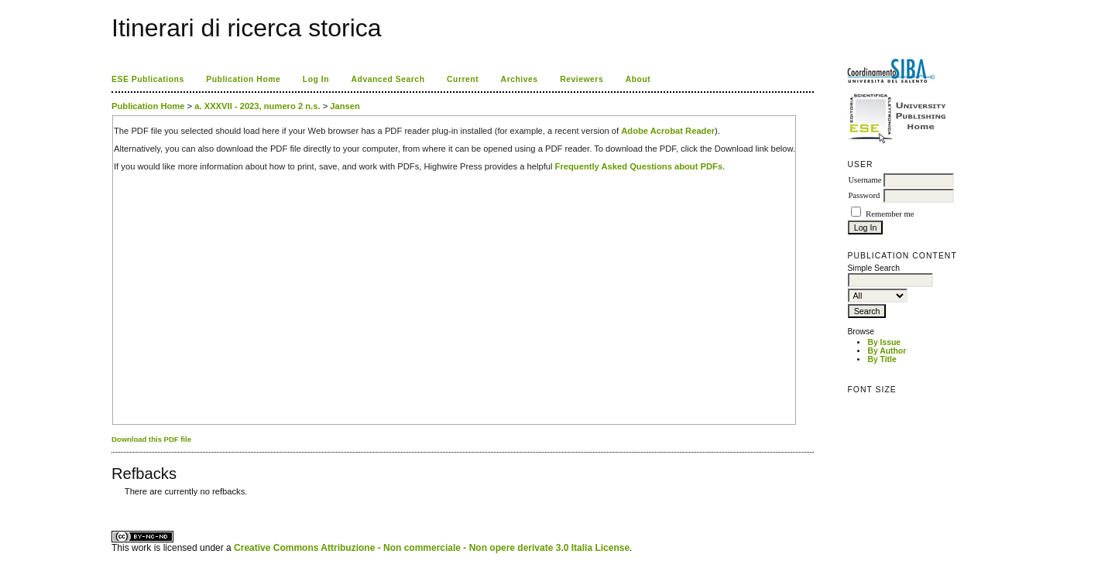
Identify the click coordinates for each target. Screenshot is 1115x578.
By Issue (884, 342)
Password (864, 195)
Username (864, 180)
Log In (316, 79)
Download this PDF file (151, 439)
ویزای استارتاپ (115, 503)
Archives (519, 79)
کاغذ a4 (113, 503)
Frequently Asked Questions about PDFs (639, 166)
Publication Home (243, 79)
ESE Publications (148, 79)
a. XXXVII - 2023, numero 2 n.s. (257, 106)
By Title (881, 359)
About (638, 79)
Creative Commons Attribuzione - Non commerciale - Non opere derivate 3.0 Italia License (432, 547)
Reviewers (581, 79)
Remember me (890, 214)
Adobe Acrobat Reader (668, 130)
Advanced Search (388, 79)
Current (463, 79)
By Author (886, 351)
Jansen (345, 106)
